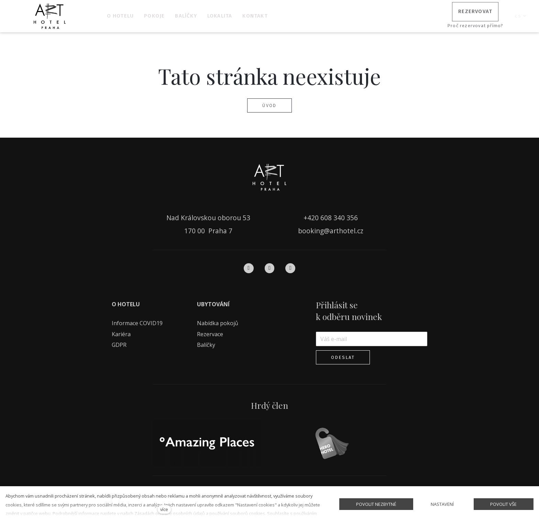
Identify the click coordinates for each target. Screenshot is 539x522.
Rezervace (210, 332)
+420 (312, 216)
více (164, 509)
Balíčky (207, 343)
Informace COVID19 (137, 321)
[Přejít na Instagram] (270, 265)
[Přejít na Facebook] (249, 265)
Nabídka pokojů (217, 321)
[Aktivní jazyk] (520, 16)
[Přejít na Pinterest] (290, 265)
